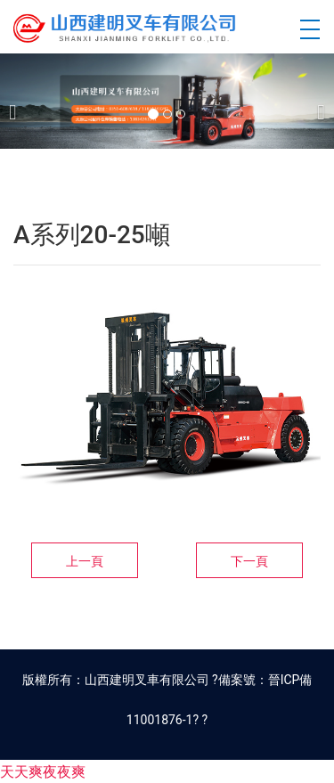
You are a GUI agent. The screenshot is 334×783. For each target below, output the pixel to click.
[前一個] (18, 101)
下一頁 (249, 561)
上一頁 (84, 561)
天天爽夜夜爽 (43, 771)
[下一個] (316, 101)
